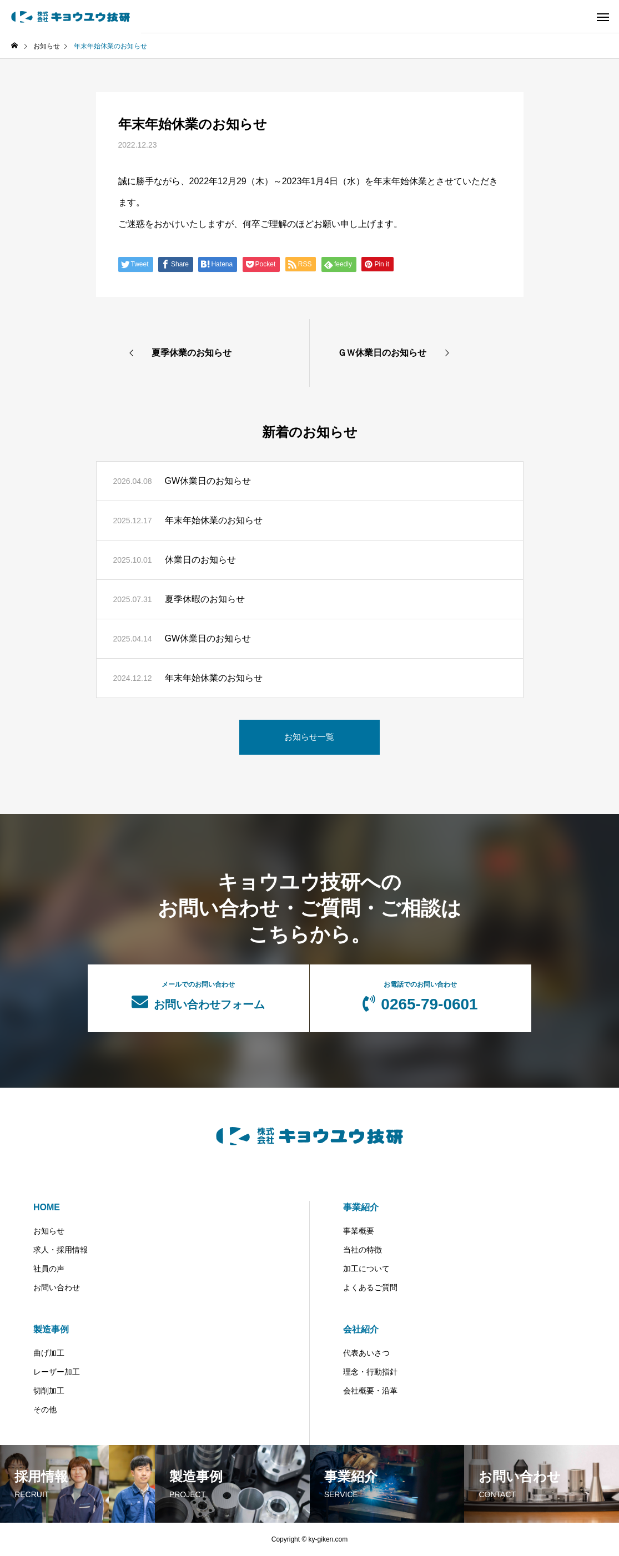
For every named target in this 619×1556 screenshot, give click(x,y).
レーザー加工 (56, 1371)
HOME (46, 1207)
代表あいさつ (366, 1352)
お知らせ (48, 1230)
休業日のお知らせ (200, 559)
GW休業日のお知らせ (208, 481)
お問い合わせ (56, 1287)
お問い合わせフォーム (198, 996)
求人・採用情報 (60, 1249)
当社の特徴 (362, 1249)
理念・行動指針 (370, 1371)
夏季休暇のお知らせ (205, 599)
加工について (366, 1268)
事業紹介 (361, 1207)
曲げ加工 (48, 1352)
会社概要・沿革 (370, 1390)
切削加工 (48, 1390)
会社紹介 (361, 1329)
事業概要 (358, 1230)
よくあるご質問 (370, 1287)
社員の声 (48, 1268)
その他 (45, 1409)
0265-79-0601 (420, 997)
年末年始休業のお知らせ (214, 520)
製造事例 (51, 1329)
